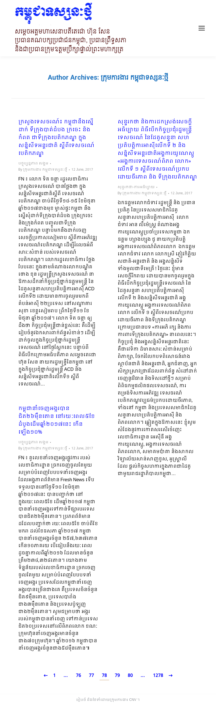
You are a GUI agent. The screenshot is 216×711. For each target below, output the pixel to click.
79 (117, 675)
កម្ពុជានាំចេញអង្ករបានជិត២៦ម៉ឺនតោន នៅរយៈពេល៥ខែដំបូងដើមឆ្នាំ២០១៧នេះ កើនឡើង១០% (56, 420)
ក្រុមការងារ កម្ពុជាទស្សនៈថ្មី (134, 77)
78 (104, 675)
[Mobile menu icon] (202, 28)
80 (130, 675)
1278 (158, 675)
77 (91, 675)
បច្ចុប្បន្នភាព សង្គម (33, 163)
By (42, 170)
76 (78, 675)
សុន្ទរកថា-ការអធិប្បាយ (136, 187)
